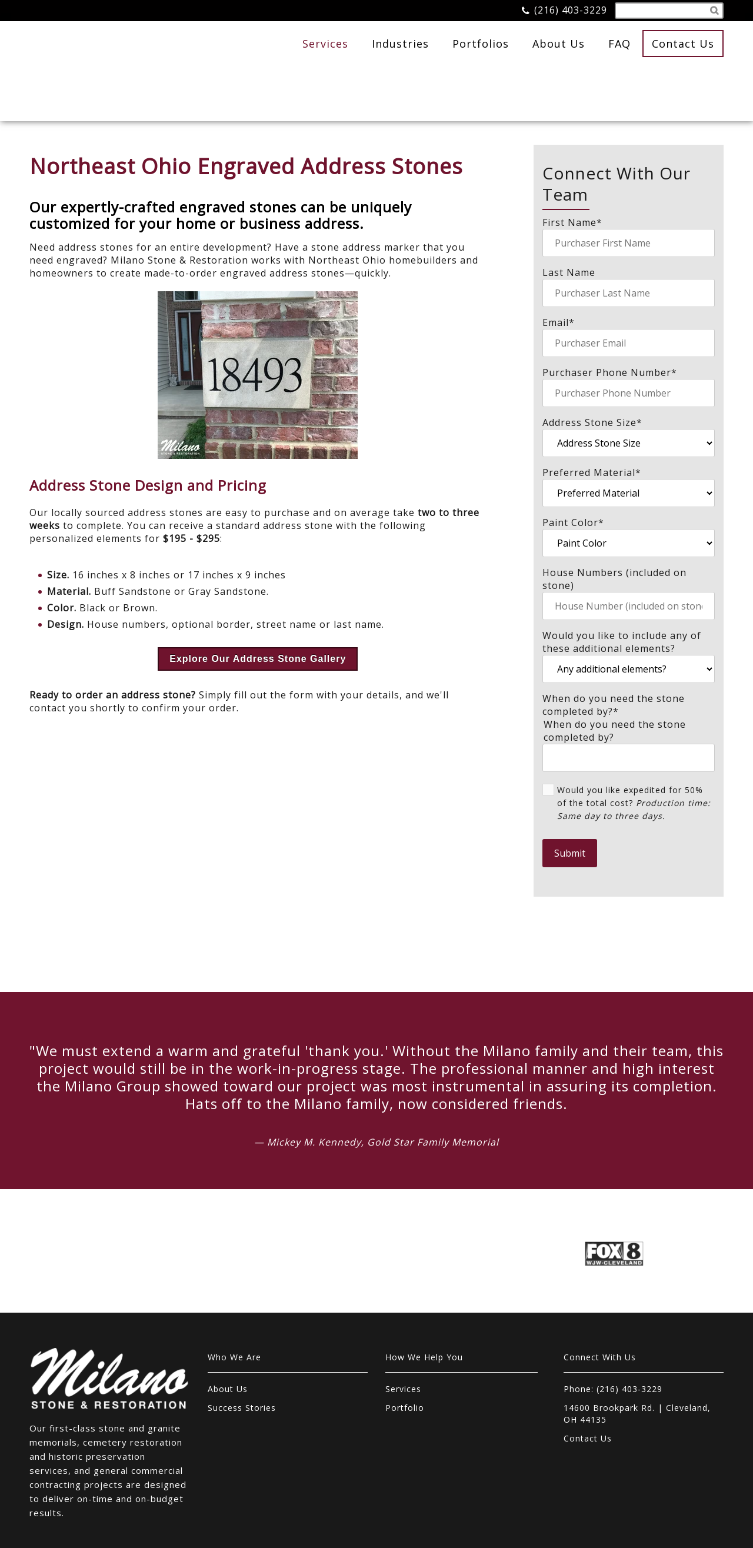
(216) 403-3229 (570, 10)
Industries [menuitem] (400, 43)
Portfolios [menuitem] (480, 43)
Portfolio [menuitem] (404, 1358)
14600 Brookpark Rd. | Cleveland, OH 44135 (637, 1364)
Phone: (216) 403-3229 (613, 1340)
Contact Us (683, 43)
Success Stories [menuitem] (242, 1358)
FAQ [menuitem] (619, 43)
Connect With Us (600, 1308)
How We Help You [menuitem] (424, 1308)
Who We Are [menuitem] (234, 1308)
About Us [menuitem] (558, 43)
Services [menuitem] (325, 43)
